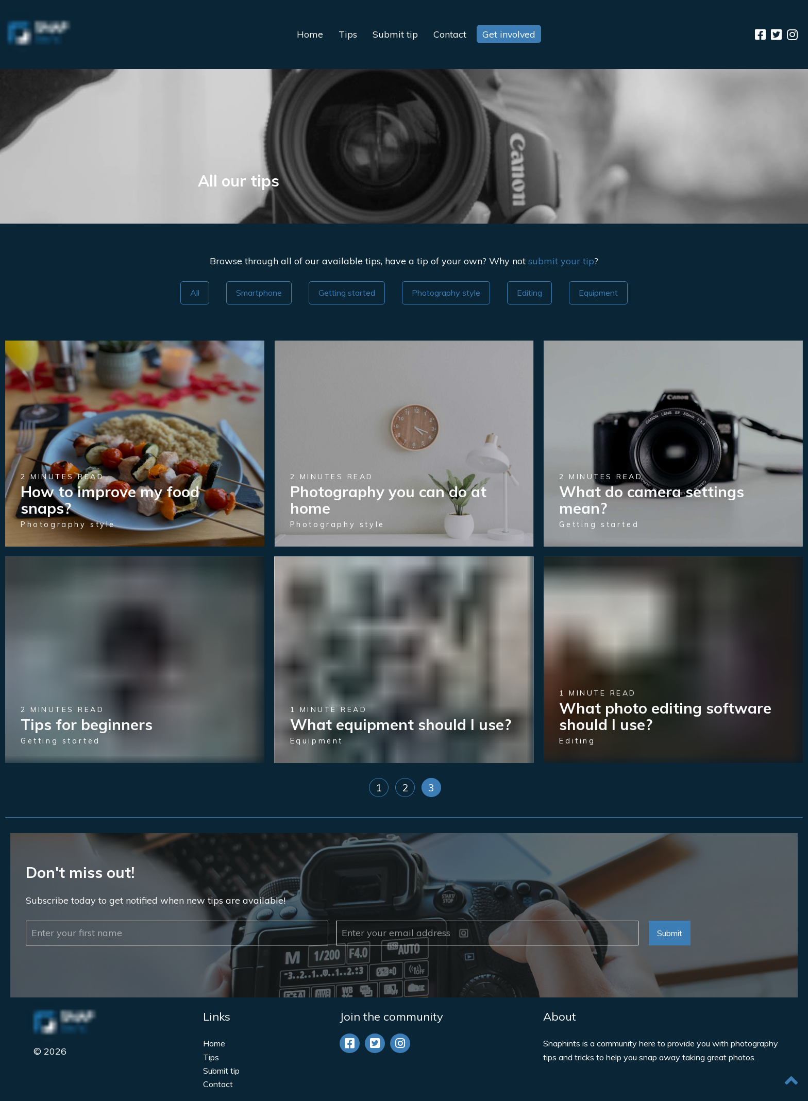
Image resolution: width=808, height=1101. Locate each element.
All (194, 292)
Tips (347, 34)
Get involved (509, 34)
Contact (449, 34)
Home (309, 34)
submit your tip (561, 261)
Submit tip (394, 34)
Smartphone (259, 292)
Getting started (346, 292)
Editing (529, 292)
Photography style (446, 292)
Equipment (598, 292)
